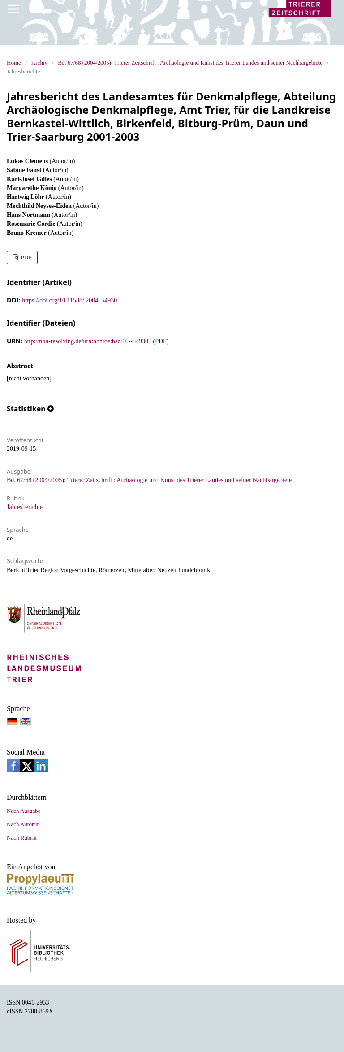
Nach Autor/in (23, 824)
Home (14, 62)
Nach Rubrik (22, 837)
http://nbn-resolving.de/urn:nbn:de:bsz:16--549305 (87, 341)
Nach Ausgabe (23, 810)
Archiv (39, 62)
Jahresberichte (25, 507)
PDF (25, 257)
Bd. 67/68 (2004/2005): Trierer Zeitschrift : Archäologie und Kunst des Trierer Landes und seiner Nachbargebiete (190, 62)
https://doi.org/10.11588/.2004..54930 (69, 300)
